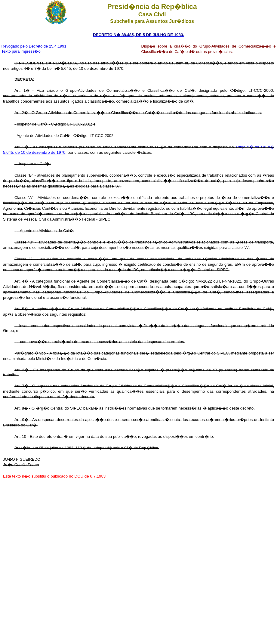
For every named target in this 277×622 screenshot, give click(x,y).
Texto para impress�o (21, 51)
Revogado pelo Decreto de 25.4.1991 (34, 46)
